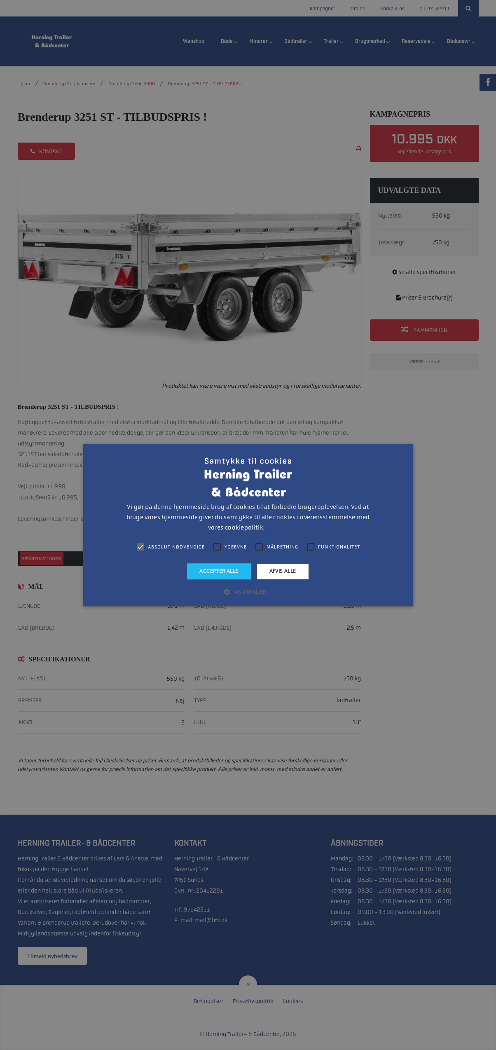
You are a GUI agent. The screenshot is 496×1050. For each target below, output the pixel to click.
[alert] (248, 525)
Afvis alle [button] (282, 570)
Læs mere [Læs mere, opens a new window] (277, 528)
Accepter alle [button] (218, 570)
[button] (248, 592)
